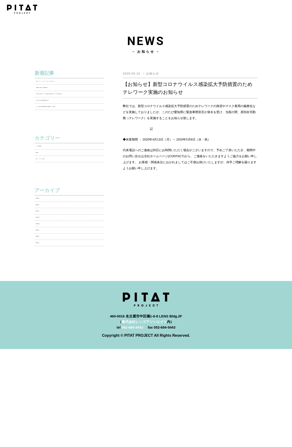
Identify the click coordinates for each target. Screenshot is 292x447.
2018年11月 (45, 292)
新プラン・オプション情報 (57, 213)
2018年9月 (44, 315)
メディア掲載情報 (50, 190)
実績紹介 (43, 202)
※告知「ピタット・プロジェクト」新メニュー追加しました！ (69, 86)
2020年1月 (44, 281)
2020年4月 (44, 269)
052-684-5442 (132, 425)
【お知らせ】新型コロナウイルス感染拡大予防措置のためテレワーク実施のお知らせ (69, 114)
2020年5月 (44, 258)
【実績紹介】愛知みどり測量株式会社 (65, 100)
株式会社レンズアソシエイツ (144, 420)
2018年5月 (44, 338)
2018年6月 (44, 327)
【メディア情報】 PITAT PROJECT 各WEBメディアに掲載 (65, 142)
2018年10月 (45, 304)
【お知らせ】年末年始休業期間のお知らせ (69, 129)
